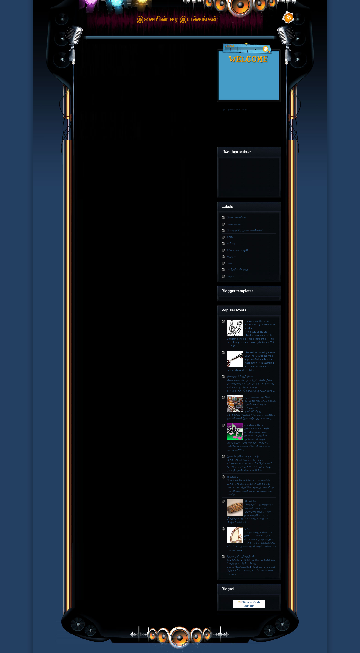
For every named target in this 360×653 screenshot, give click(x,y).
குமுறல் (231, 256)
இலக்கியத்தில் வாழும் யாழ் (243, 456)
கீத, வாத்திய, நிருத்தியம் (241, 556)
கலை (230, 236)
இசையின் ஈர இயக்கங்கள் (177, 19)
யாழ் (247, 528)
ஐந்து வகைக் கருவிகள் (257, 397)
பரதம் (230, 276)
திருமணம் (233, 476)
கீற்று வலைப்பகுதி (237, 249)
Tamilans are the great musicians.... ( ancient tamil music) (259, 325)
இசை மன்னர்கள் (236, 217)
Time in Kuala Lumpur (249, 604)
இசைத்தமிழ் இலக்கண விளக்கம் (245, 230)
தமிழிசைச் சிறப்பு (254, 424)
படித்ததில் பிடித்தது (238, 269)
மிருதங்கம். (250, 500)
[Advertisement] (180, 56)
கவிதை (231, 243)
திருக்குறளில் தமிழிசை (240, 376)
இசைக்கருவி (234, 223)
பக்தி (229, 262)
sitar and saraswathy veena (259, 352)
